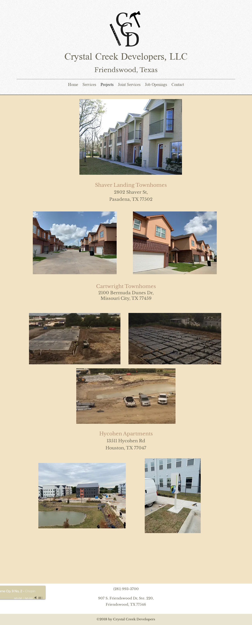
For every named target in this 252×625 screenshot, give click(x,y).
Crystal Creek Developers (114, 57)
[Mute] (36, 597)
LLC (177, 57)
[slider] (41, 598)
